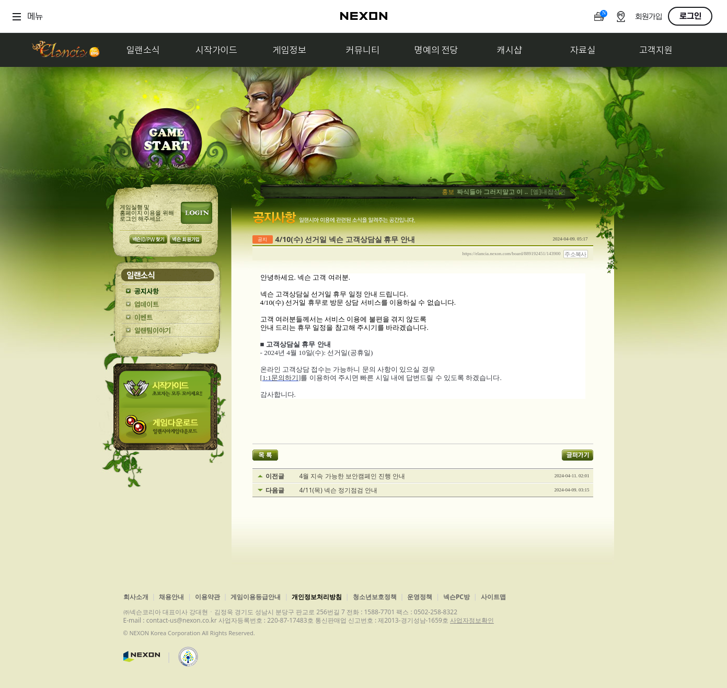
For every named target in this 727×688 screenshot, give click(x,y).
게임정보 (289, 49)
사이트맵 (493, 596)
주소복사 (575, 254)
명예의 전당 (436, 49)
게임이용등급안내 (255, 596)
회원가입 (648, 17)
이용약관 (207, 596)
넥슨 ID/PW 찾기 (148, 239)
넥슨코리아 (141, 656)
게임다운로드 (167, 429)
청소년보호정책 (375, 596)
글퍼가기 (577, 455)
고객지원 (656, 49)
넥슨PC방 (456, 596)
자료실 (582, 49)
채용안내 (171, 596)
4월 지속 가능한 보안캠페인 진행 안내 (352, 476)
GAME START (166, 142)
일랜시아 (65, 50)
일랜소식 (143, 49)
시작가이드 (216, 49)
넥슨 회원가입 (186, 239)
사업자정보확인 (472, 620)
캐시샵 (509, 49)
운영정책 (419, 596)
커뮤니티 (362, 49)
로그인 (690, 16)
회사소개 (135, 596)
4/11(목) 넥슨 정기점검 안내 (338, 490)
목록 (265, 455)
